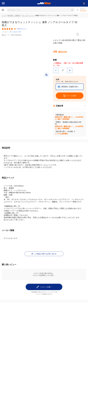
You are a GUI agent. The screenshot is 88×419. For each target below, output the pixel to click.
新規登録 (83, 11)
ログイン (83, 9)
